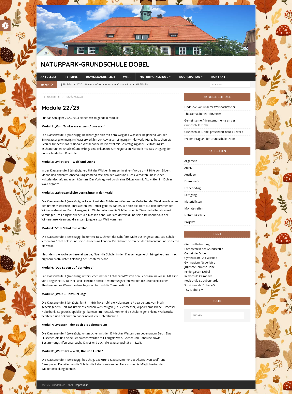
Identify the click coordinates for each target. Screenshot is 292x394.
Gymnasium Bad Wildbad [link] (200, 258)
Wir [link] (126, 77)
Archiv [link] (188, 168)
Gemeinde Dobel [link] (195, 253)
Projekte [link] (189, 222)
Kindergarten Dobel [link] (197, 272)
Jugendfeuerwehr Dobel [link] (199, 267)
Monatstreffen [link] (193, 208)
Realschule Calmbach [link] (198, 276)
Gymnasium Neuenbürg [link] (199, 262)
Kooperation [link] (189, 77)
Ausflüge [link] (190, 174)
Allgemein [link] (190, 161)
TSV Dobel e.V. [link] (193, 290)
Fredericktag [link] (192, 188)
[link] (5, 25)
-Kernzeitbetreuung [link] (196, 244)
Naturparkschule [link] (154, 77)
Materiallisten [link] (193, 201)
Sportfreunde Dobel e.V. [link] (200, 285)
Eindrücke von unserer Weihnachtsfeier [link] (209, 107)
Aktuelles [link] (49, 77)
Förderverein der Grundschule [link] (203, 249)
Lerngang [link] (190, 195)
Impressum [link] (81, 385)
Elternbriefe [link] (191, 181)
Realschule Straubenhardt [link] (201, 280)
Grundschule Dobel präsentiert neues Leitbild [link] (213, 132)
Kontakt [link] (218, 77)
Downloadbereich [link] (100, 77)
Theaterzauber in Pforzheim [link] (202, 114)
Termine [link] (71, 77)
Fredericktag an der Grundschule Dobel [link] (209, 139)
